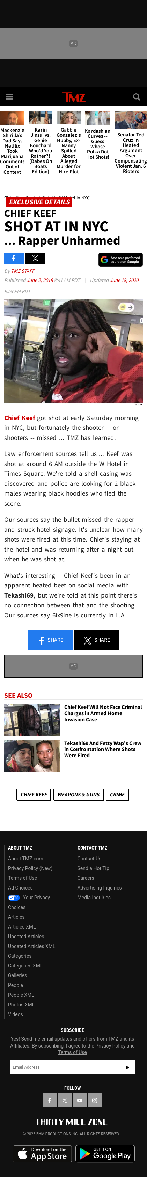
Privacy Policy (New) (30, 868)
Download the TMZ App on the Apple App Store (42, 1154)
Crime (117, 794)
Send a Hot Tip (93, 868)
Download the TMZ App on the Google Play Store (105, 1154)
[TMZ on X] (65, 1100)
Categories (19, 956)
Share (50, 640)
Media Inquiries (94, 897)
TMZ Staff (22, 271)
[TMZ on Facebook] (50, 1100)
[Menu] (10, 96)
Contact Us (90, 858)
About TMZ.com (25, 858)
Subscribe (128, 1067)
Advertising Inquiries (100, 888)
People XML (21, 995)
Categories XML (25, 966)
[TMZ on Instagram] (95, 1100)
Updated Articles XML (31, 946)
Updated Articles (26, 936)
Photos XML (21, 1005)
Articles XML (22, 927)
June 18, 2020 (124, 280)
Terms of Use (22, 878)
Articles (16, 917)
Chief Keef (33, 794)
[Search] (137, 96)
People (15, 985)
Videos (15, 1014)
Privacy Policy (110, 1046)
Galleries (17, 975)
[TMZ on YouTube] (80, 1100)
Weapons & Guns (78, 794)
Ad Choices (20, 888)
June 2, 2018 (40, 280)
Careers (86, 878)
